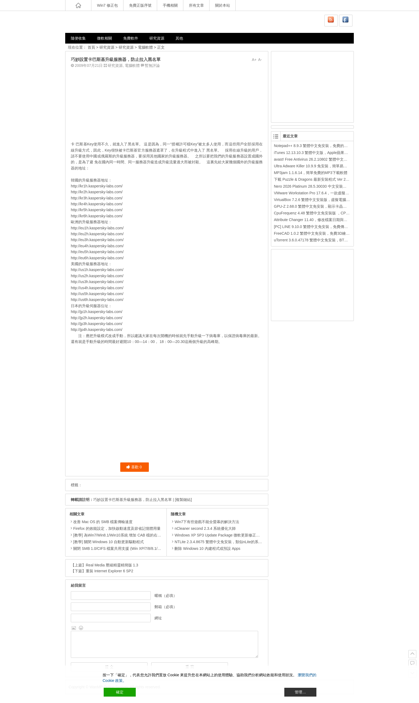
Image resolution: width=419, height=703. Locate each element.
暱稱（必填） (165, 595)
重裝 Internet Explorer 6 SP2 (109, 571)
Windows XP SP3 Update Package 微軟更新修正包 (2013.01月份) (227, 535)
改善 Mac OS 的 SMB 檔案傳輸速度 (103, 522)
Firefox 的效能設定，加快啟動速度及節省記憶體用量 (117, 528)
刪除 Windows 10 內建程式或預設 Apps (205, 548)
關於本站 (222, 5)
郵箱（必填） (165, 607)
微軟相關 (104, 38)
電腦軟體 (145, 47)
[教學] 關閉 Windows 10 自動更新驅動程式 (108, 542)
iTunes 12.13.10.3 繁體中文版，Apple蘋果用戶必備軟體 (320, 152)
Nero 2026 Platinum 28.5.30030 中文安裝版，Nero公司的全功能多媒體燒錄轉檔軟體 (344, 186)
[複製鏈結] (183, 499)
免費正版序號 (140, 5)
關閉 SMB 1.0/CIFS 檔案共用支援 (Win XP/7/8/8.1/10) (118, 548)
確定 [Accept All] (119, 692)
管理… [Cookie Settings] (300, 692)
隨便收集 (78, 38)
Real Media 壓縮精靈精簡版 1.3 (112, 565)
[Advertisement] (167, 103)
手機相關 (170, 5)
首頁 (91, 47)
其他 (179, 38)
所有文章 (196, 5)
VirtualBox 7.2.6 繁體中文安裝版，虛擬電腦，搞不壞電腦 (321, 200)
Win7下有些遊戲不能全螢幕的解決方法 (205, 522)
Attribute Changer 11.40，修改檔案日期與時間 (312, 220)
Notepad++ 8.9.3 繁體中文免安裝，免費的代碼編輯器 (318, 146)
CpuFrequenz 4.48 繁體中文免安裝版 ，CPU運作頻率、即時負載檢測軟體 (335, 213)
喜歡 (134, 467)
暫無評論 (152, 65)
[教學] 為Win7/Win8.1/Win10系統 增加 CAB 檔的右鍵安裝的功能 (126, 535)
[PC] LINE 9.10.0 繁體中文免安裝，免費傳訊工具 (314, 227)
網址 (158, 618)
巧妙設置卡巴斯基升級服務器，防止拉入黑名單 (132, 499)
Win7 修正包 (107, 5)
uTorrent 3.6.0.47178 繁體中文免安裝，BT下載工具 (316, 240)
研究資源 (156, 38)
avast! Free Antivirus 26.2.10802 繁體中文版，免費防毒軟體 (324, 159)
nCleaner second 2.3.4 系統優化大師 (203, 528)
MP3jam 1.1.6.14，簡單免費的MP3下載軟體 (310, 173)
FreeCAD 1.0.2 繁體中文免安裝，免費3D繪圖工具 (315, 233)
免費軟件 (130, 38)
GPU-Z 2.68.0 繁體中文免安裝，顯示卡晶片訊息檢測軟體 (321, 206)
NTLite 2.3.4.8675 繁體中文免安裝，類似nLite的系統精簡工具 (224, 542)
